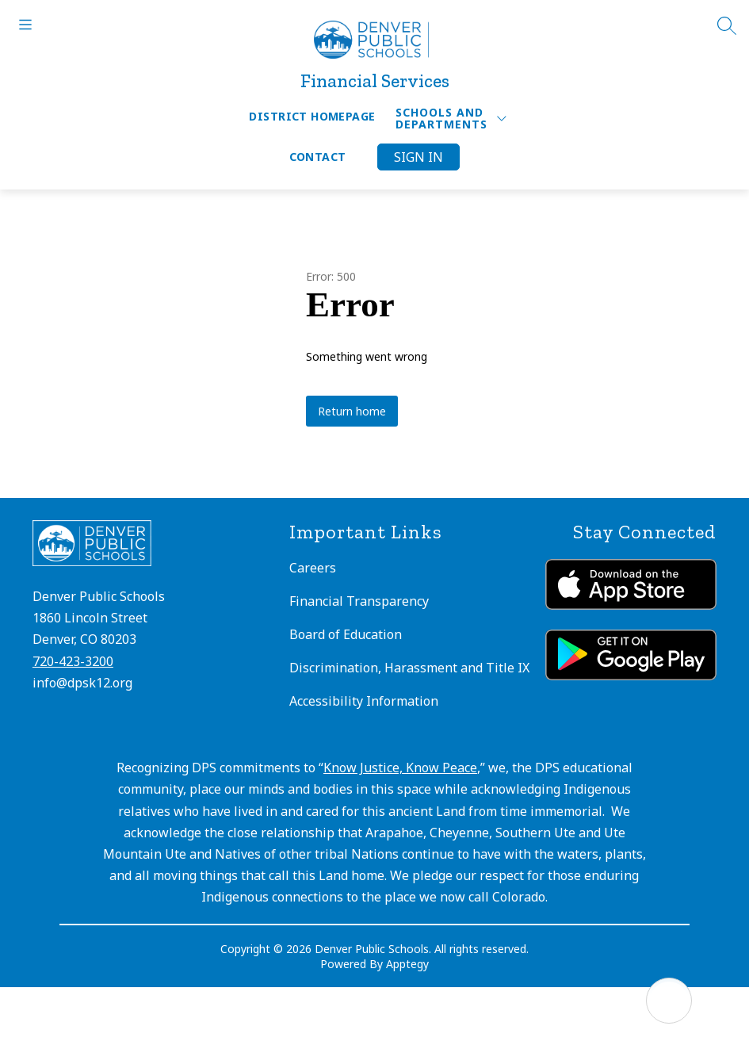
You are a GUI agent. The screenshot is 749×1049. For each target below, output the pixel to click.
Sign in (418, 157)
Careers (312, 567)
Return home (352, 411)
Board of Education (345, 634)
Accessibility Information (363, 701)
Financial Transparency (359, 601)
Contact (317, 157)
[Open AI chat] (669, 1001)
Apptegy (407, 963)
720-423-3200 (72, 661)
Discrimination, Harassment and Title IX (409, 667)
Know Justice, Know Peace (400, 767)
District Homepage (312, 116)
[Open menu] (25, 24)
